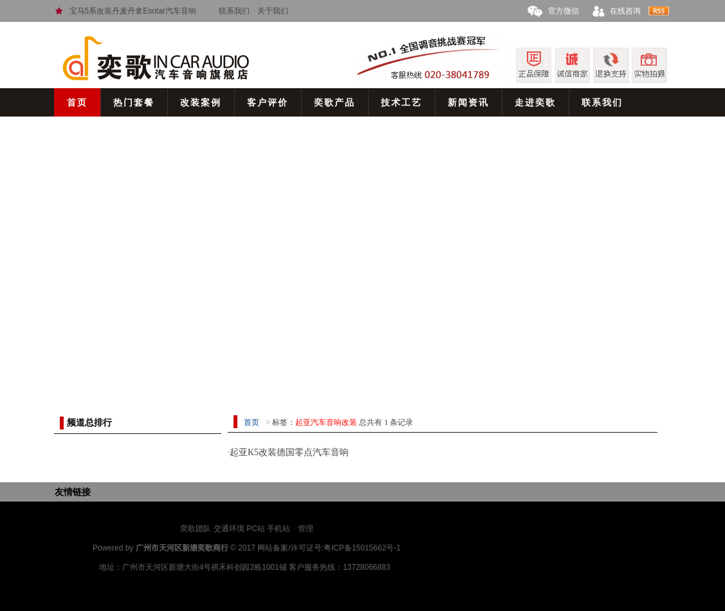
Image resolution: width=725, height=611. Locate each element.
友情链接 (73, 492)
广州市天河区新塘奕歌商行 (182, 547)
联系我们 (234, 10)
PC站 (255, 528)
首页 (77, 102)
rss (658, 11)
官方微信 (563, 10)
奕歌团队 (195, 528)
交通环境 (229, 528)
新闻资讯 (468, 102)
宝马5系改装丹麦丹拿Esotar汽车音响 (132, 10)
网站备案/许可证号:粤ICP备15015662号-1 (329, 547)
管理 (305, 528)
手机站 (278, 528)
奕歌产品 (334, 102)
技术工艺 (401, 102)
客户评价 (267, 102)
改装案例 (200, 102)
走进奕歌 (535, 102)
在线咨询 (625, 10)
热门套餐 (133, 102)
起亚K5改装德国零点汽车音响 (289, 452)
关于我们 (272, 10)
